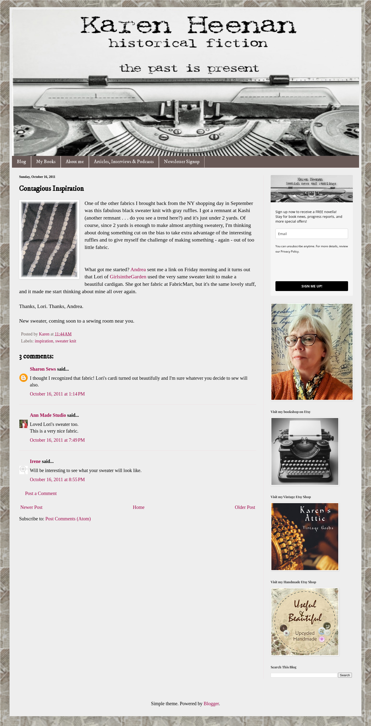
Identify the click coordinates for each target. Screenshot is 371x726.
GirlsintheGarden (129, 277)
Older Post (245, 507)
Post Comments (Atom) (68, 518)
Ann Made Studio (48, 415)
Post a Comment (41, 493)
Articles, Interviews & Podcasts (124, 162)
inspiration (44, 341)
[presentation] (311, 267)
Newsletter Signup (181, 162)
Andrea (138, 269)
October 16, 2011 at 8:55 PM (57, 479)
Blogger (211, 703)
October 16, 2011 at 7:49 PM (57, 440)
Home (139, 507)
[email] (311, 234)
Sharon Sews (43, 369)
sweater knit (65, 341)
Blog (21, 162)
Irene (35, 461)
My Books (46, 162)
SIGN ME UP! (311, 286)
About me (75, 162)
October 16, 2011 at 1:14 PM (57, 393)
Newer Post (31, 507)
